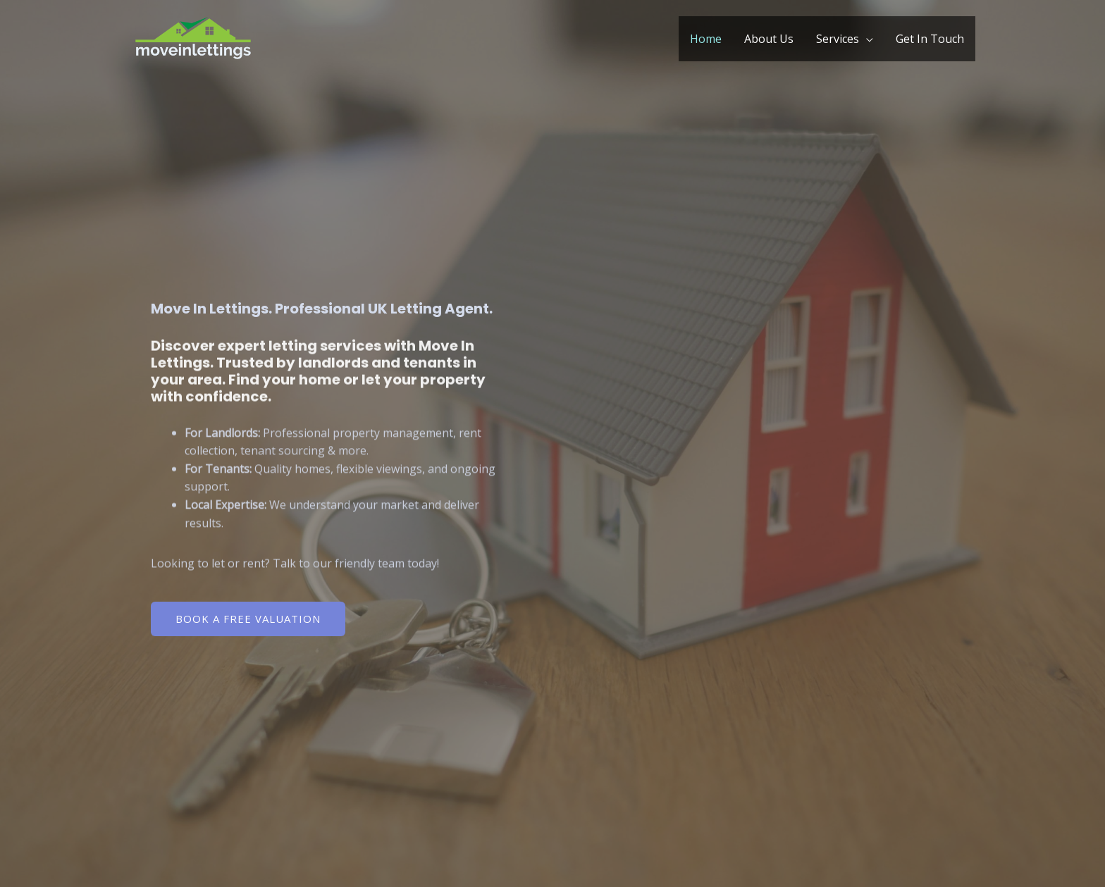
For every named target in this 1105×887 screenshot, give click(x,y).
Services (837, 38)
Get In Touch (930, 38)
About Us (769, 38)
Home (706, 38)
